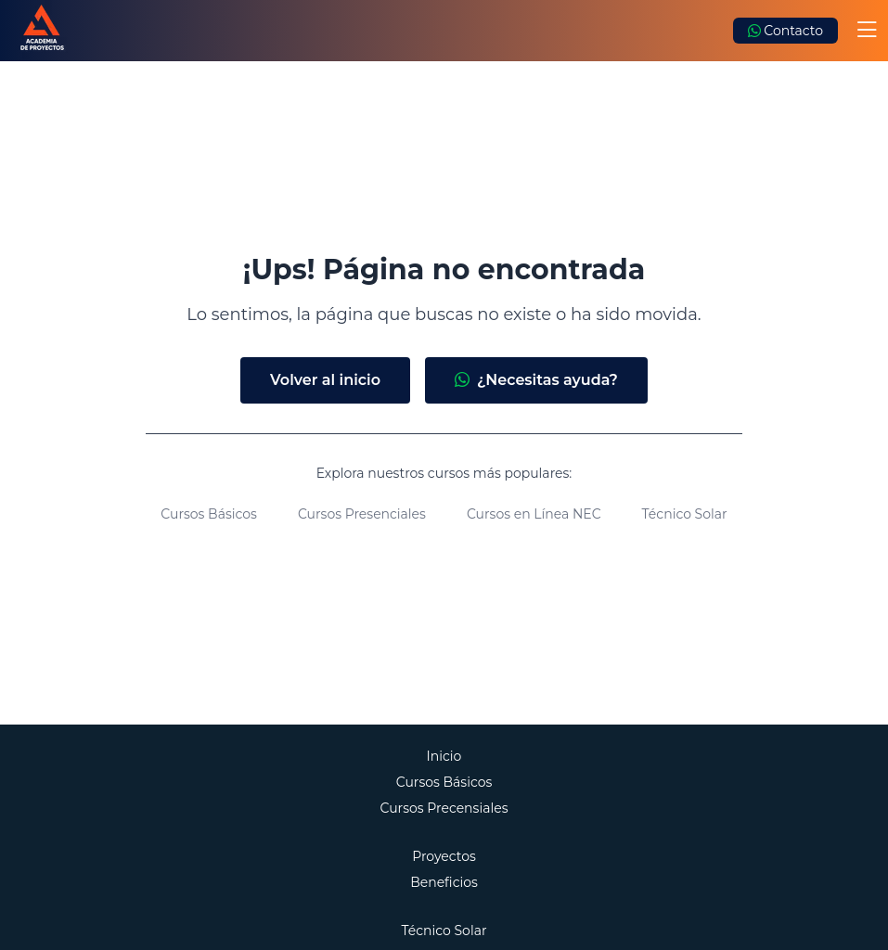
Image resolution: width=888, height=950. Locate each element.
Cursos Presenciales (362, 514)
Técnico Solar (684, 514)
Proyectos (444, 856)
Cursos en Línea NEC (534, 514)
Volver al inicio (325, 380)
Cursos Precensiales (444, 808)
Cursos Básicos (209, 514)
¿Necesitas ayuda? (536, 380)
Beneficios (444, 882)
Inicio (444, 756)
